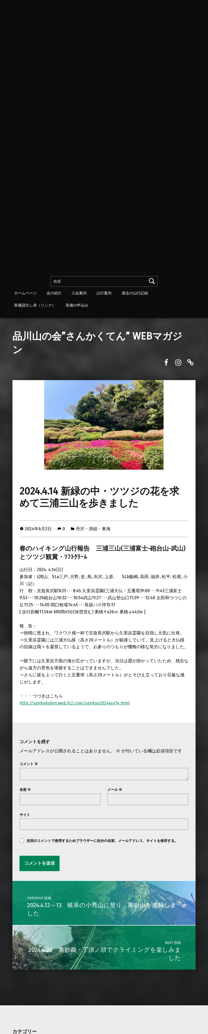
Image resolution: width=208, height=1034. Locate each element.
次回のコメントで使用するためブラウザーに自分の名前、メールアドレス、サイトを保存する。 (102, 841)
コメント (29, 764)
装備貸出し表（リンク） (35, 305)
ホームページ (25, 292)
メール (114, 790)
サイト (25, 815)
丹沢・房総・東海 (93, 528)
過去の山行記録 (135, 292)
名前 (25, 790)
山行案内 (104, 292)
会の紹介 (54, 292)
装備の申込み (77, 305)
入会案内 (79, 292)
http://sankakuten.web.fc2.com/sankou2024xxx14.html (75, 703)
